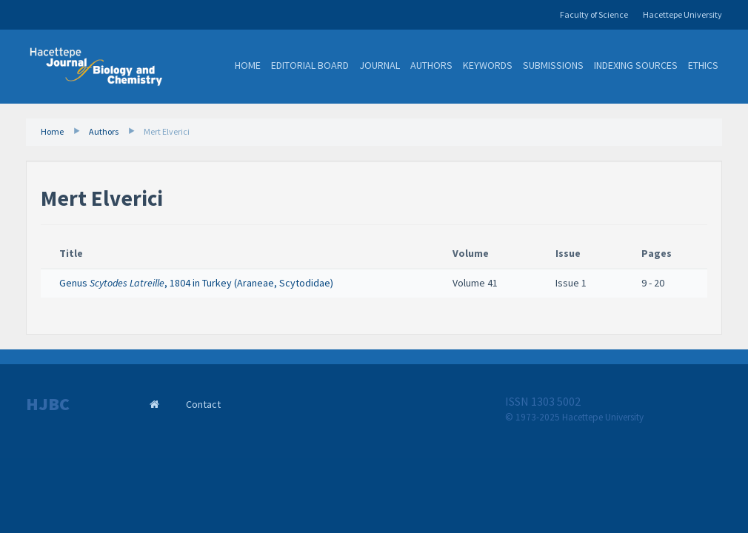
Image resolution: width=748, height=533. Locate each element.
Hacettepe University (682, 14)
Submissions (553, 65)
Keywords (487, 65)
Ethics (703, 65)
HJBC (48, 404)
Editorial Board (310, 65)
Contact (203, 404)
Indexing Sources (636, 65)
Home (248, 65)
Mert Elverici (167, 131)
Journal (379, 65)
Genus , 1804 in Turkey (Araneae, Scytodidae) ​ (197, 282)
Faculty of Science (594, 14)
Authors (431, 65)
